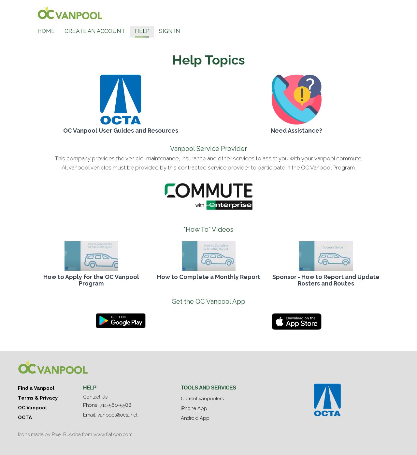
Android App (195, 418)
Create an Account (95, 31)
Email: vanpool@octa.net (110, 415)
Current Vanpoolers (202, 399)
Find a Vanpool (36, 388)
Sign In (169, 31)
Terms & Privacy (38, 398)
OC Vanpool (32, 408)
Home (46, 31)
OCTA (25, 417)
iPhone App (194, 408)
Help (142, 31)
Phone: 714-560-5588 (107, 405)
